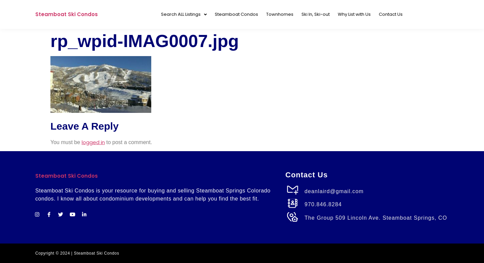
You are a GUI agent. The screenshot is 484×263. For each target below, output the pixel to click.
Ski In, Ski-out (315, 14)
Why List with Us (354, 14)
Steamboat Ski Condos (66, 14)
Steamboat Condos (236, 14)
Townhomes (279, 14)
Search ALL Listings (184, 14)
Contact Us (391, 14)
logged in (93, 142)
